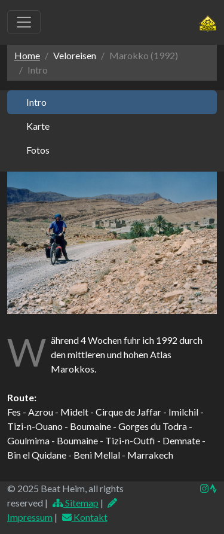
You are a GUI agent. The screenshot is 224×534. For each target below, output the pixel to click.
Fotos (38, 149)
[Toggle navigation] (24, 22)
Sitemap (75, 502)
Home (27, 55)
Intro (36, 102)
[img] (213, 488)
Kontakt (84, 517)
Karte (38, 126)
